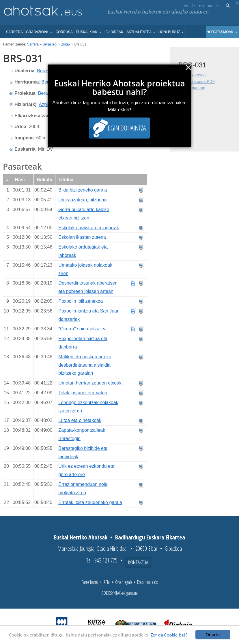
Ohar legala (123, 582)
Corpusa (63, 32)
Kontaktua (138, 562)
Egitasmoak (222, 32)
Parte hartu (89, 582)
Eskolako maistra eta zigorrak (88, 227)
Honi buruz (171, 32)
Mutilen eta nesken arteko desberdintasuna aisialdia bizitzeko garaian (84, 365)
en (201, 5)
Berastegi (49, 44)
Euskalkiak (88, 32)
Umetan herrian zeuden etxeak (90, 382)
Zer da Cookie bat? (169, 635)
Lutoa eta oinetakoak (79, 420)
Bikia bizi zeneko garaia (82, 189)
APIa (107, 582)
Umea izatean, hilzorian (82, 199)
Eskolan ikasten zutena (82, 237)
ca (210, 5)
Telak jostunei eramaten (82, 392)
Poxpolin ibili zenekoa (80, 301)
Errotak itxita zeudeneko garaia (90, 502)
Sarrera (14, 32)
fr (193, 5)
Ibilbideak (113, 32)
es (186, 5)
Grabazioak (39, 32)
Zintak (65, 44)
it (217, 5)
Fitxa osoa (196, 75)
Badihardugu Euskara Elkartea (150, 537)
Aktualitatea (140, 32)
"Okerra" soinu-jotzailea (82, 328)
